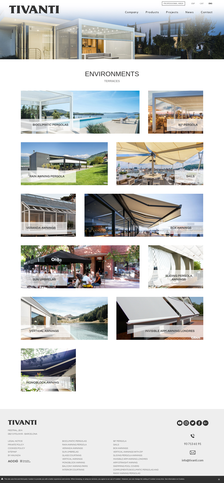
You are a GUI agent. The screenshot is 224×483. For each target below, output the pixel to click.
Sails (116, 445)
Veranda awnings (72, 448)
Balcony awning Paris (75, 466)
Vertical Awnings (72, 459)
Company (132, 12)
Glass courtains (71, 455)
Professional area (173, 3)
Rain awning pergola (74, 445)
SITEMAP (12, 452)
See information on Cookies (174, 479)
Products (152, 12)
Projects (172, 12)
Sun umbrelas (70, 452)
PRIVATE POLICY (16, 445)
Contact (207, 12)
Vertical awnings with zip (128, 452)
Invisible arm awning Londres (130, 459)
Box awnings (120, 448)
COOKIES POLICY (16, 448)
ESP (193, 3)
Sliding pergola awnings (127, 455)
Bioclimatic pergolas (74, 441)
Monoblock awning (73, 463)
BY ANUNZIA (14, 455)
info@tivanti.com (192, 460)
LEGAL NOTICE (15, 441)
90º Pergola (119, 441)
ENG (210, 3)
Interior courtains (73, 470)
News (189, 12)
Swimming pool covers (126, 466)
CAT (202, 3)
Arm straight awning (125, 463)
